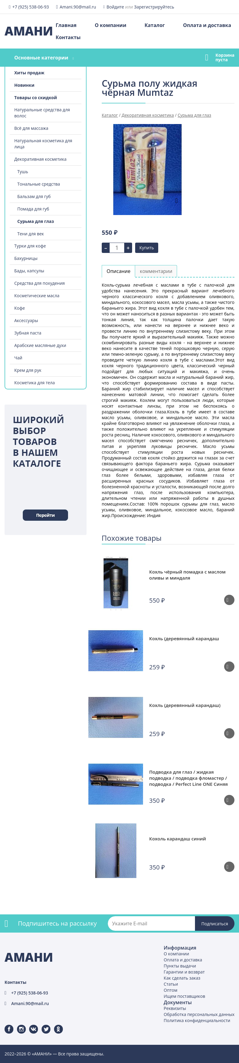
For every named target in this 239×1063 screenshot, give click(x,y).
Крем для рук (27, 370)
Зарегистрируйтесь (154, 7)
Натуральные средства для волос (42, 113)
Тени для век (30, 234)
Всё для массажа (31, 128)
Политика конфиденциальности (197, 1020)
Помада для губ (33, 209)
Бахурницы (26, 258)
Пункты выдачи (180, 966)
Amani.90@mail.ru (78, 7)
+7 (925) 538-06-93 (30, 7)
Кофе (19, 308)
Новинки (24, 85)
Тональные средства (38, 184)
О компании (110, 25)
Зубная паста (27, 333)
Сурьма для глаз (35, 221)
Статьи (171, 984)
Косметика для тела (34, 382)
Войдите (115, 7)
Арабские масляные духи (40, 345)
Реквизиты (175, 1008)
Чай (18, 358)
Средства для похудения (39, 283)
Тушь (22, 171)
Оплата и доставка (207, 25)
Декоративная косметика (40, 159)
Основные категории (41, 57)
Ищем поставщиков (184, 996)
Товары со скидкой (35, 97)
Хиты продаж (29, 73)
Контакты (68, 37)
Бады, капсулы (29, 271)
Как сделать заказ (182, 978)
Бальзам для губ (34, 196)
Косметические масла (37, 295)
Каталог (155, 25)
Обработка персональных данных (199, 1014)
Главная (66, 25)
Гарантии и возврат (184, 972)
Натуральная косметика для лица (43, 144)
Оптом (170, 990)
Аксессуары (26, 320)
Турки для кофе (30, 246)
